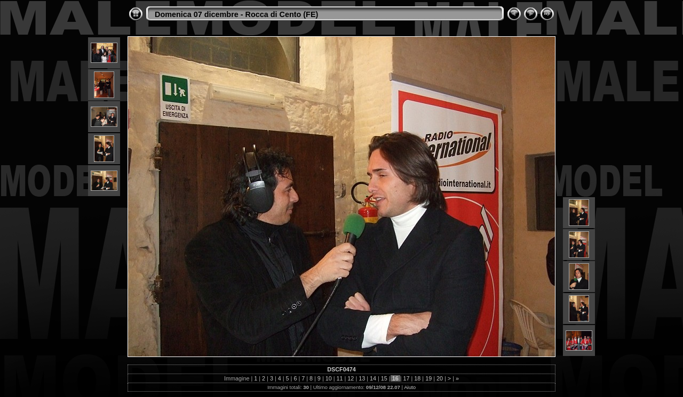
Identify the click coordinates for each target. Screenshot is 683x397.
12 (350, 378)
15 (384, 378)
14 (373, 378)
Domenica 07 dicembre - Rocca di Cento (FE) (236, 14)
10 (328, 378)
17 (406, 378)
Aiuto (410, 387)
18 (417, 378)
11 (340, 378)
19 (428, 378)
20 (439, 378)
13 (362, 378)
